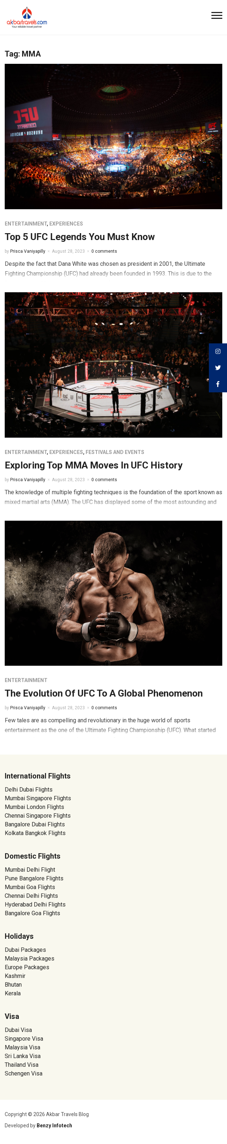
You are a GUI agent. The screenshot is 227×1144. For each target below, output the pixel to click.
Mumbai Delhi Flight (30, 869)
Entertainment (26, 224)
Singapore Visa (24, 1038)
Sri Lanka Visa (23, 1056)
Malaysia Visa (22, 1047)
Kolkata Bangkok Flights (35, 833)
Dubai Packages (25, 949)
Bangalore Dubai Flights (35, 824)
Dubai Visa (18, 1030)
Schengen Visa (23, 1073)
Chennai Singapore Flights (38, 815)
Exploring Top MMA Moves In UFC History (93, 465)
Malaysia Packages (29, 958)
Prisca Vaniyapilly (27, 251)
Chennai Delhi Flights (31, 895)
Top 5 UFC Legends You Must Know (80, 236)
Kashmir (15, 975)
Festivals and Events (115, 452)
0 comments (104, 251)
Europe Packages (27, 967)
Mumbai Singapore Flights (38, 798)
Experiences (66, 224)
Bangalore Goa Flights (32, 913)
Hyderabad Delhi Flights (35, 904)
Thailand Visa (21, 1064)
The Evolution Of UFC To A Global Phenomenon (104, 693)
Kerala (13, 993)
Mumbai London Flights (34, 807)
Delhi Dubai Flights (29, 789)
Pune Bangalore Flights (34, 878)
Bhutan (13, 984)
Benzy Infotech (54, 1125)
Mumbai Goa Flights (30, 887)
